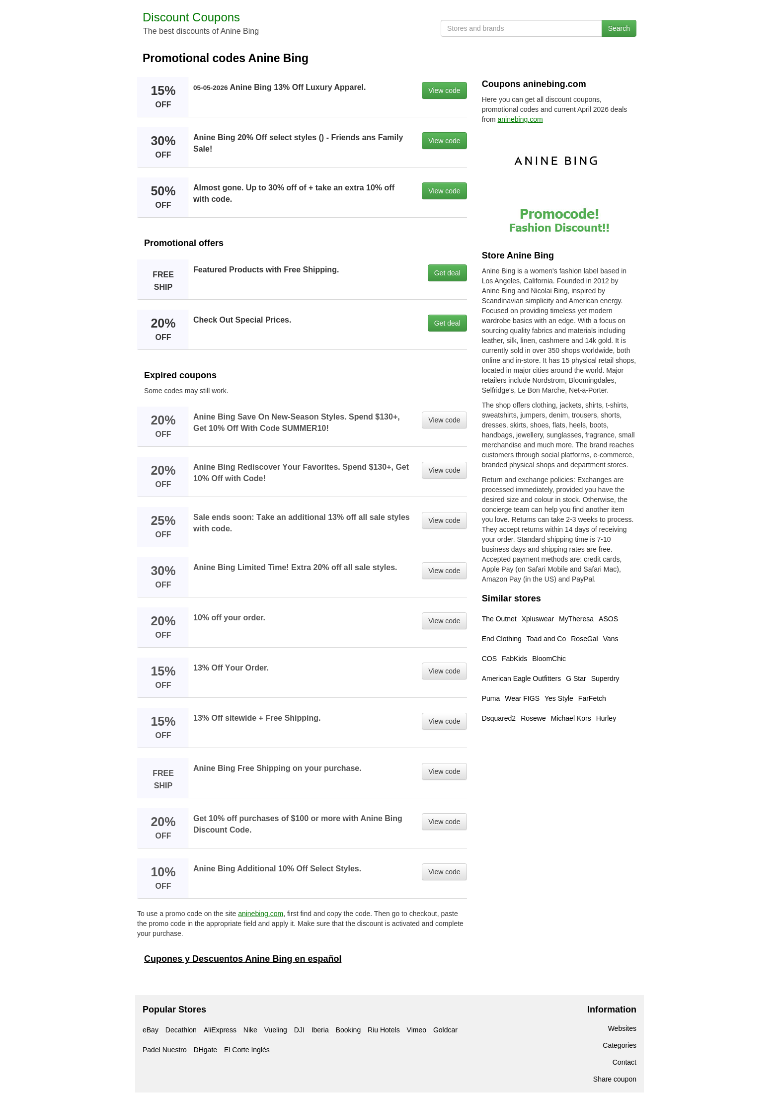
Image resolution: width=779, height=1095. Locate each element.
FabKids (514, 659)
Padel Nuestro (165, 1050)
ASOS (608, 619)
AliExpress (220, 1030)
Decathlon (181, 1030)
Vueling (275, 1030)
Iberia (320, 1030)
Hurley (606, 718)
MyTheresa (576, 619)
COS (489, 659)
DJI (299, 1030)
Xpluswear (538, 619)
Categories (619, 1045)
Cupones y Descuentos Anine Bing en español (242, 959)
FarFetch (592, 698)
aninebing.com (260, 914)
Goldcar (445, 1030)
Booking (348, 1030)
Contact (624, 1062)
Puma (491, 698)
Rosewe (533, 718)
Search (619, 28)
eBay (150, 1030)
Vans (611, 639)
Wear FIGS (522, 698)
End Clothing (502, 639)
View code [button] (444, 90)
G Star (576, 678)
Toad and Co (546, 639)
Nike (250, 1030)
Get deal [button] (447, 273)
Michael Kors (571, 718)
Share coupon (614, 1079)
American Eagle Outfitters (521, 678)
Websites (622, 1028)
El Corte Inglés (247, 1050)
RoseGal (584, 639)
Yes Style (559, 698)
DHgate (205, 1050)
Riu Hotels (384, 1030)
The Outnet (499, 619)
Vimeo (416, 1030)
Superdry (605, 678)
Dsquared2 (499, 718)
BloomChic (549, 659)
